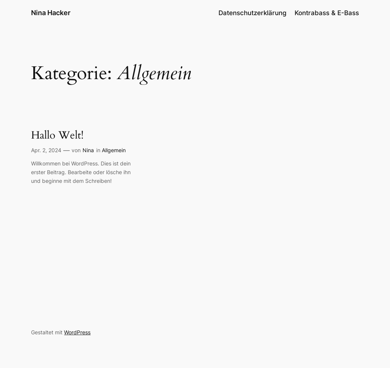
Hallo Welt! (57, 135)
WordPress (77, 332)
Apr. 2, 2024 (46, 150)
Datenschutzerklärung (252, 13)
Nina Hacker (50, 13)
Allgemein (114, 150)
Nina (88, 150)
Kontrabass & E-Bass (327, 13)
